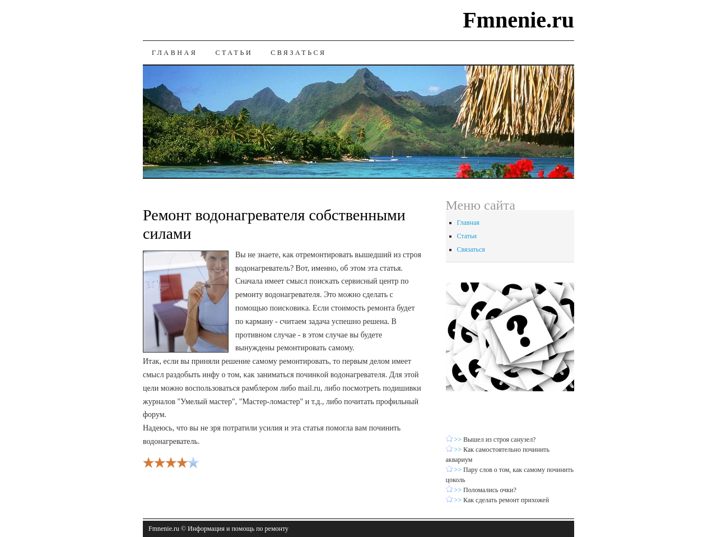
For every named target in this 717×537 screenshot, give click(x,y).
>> (459, 439)
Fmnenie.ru (518, 20)
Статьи (234, 53)
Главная (174, 53)
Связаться (298, 53)
